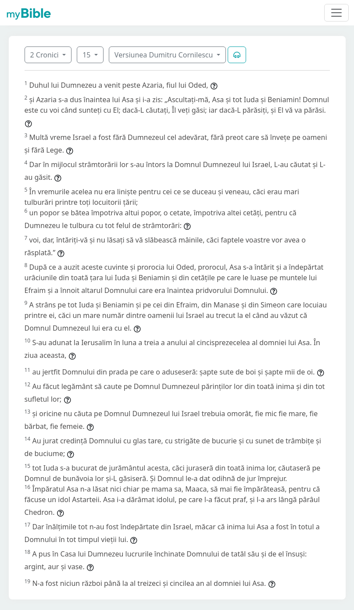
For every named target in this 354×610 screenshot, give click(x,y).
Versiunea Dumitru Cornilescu (164, 55)
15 (87, 55)
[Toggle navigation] (336, 12)
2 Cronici (45, 55)
